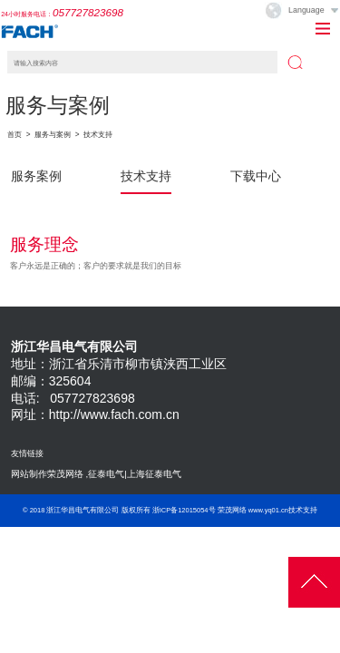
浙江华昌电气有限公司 (82, 510)
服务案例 (36, 176)
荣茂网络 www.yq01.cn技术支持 (267, 510)
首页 (14, 135)
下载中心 (255, 176)
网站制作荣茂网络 (47, 474)
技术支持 (97, 135)
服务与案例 (52, 135)
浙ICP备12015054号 (184, 510)
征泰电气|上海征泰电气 (134, 474)
